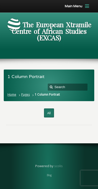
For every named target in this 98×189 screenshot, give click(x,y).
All (49, 113)
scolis (58, 166)
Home (12, 94)
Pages (25, 94)
